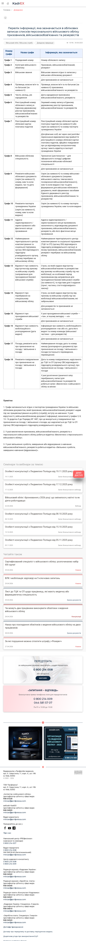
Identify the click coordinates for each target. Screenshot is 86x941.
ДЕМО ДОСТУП (79, 474)
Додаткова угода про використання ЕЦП (20, 936)
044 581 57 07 (43, 702)
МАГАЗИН (43, 678)
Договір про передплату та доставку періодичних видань (28, 932)
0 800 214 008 (9, 850)
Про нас (7, 833)
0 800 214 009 (43, 698)
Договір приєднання (13, 927)
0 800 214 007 (9, 843)
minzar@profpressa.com (14, 801)
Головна (6, 10)
